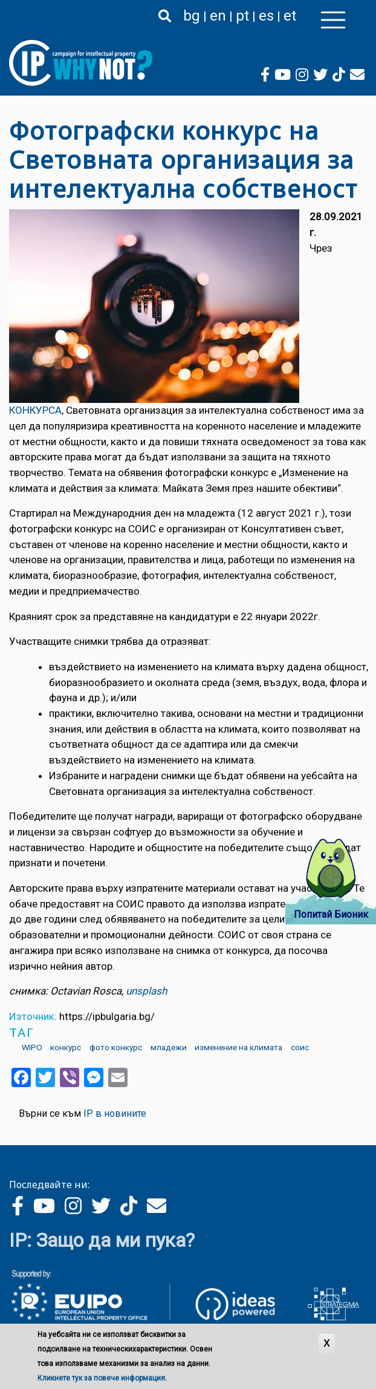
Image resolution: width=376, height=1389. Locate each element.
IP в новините (114, 1113)
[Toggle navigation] (333, 20)
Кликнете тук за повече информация (101, 1378)
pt (242, 15)
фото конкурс (115, 1047)
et (290, 15)
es (266, 15)
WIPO (32, 1047)
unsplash (146, 991)
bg (191, 15)
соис (300, 1047)
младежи (169, 1047)
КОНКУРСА (35, 410)
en (218, 15)
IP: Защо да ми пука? (102, 1240)
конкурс (65, 1047)
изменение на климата (238, 1047)
